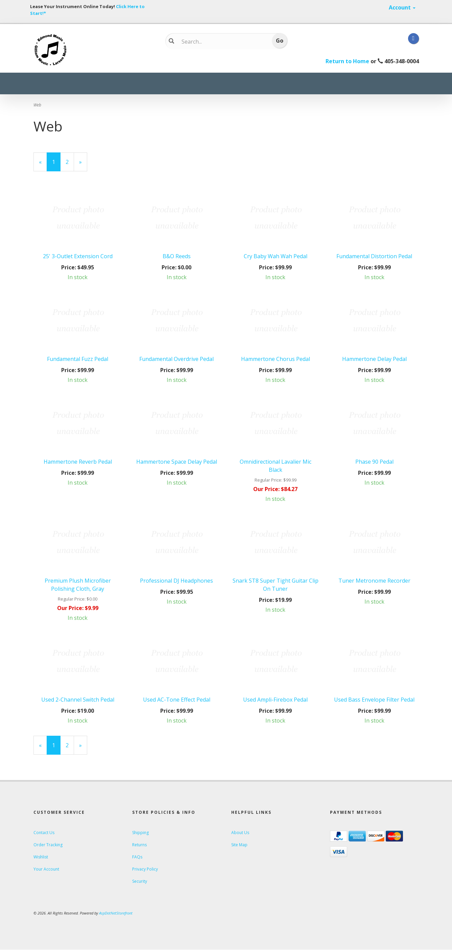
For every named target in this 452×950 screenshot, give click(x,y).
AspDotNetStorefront (116, 913)
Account (402, 7)
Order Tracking (48, 845)
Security (139, 881)
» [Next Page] (83, 164)
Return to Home (347, 61)
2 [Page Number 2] (70, 162)
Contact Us (43, 832)
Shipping (140, 832)
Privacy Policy (145, 869)
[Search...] (221, 41)
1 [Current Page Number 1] (56, 164)
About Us (240, 832)
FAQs (137, 857)
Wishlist (40, 857)
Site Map (239, 845)
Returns (139, 845)
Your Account (46, 869)
